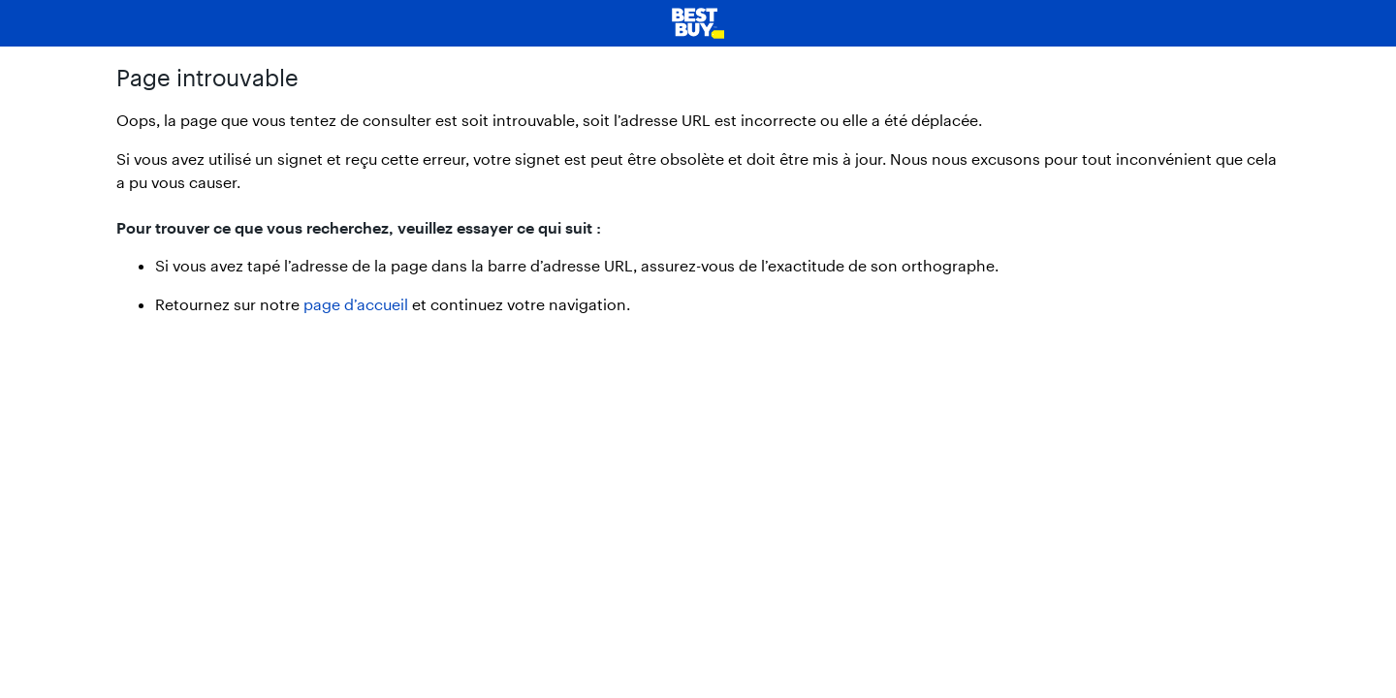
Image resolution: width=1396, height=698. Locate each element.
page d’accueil (355, 304)
